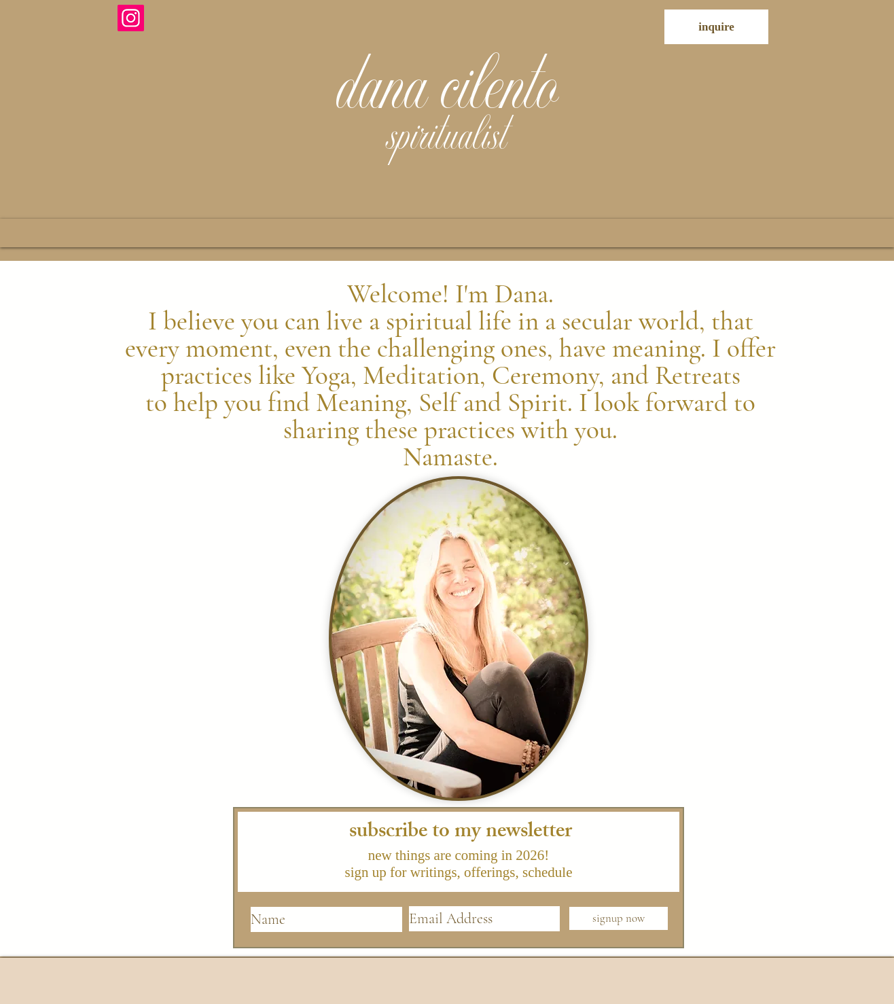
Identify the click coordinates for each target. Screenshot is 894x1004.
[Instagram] (131, 18)
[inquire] (716, 27)
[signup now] (618, 918)
